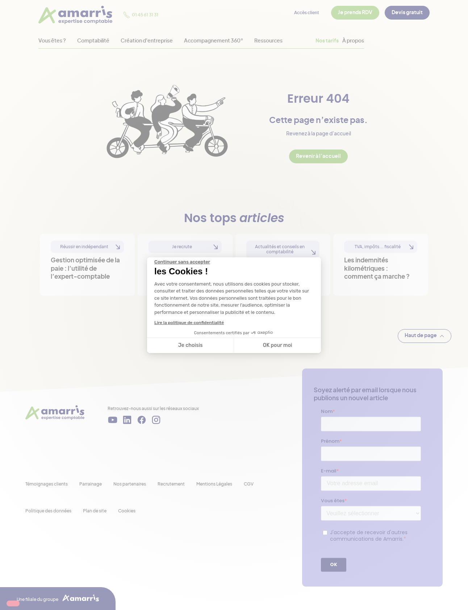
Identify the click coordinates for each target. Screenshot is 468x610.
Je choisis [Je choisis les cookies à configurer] (190, 345)
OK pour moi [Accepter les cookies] (277, 345)
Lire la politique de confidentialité (189, 322)
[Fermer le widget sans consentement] (182, 262)
